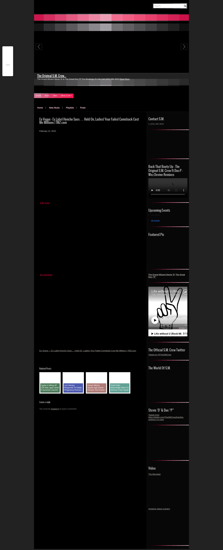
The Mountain (154, 474)
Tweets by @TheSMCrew (159, 355)
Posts (82, 107)
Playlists (70, 107)
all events (155, 220)
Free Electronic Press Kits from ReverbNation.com (168, 337)
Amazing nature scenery (159, 509)
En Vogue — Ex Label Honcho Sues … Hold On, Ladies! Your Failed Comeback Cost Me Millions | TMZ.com (87, 350)
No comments (46, 275)
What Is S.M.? (66, 96)
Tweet (8, 64)
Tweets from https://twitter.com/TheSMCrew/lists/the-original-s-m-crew (166, 417)
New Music (54, 107)
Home (40, 107)
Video (55, 96)
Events (38, 96)
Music (47, 96)
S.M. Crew (44, 203)
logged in (55, 409)
